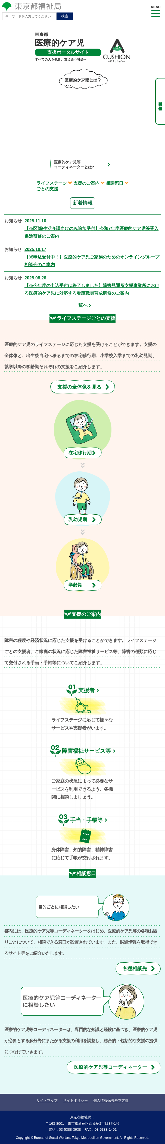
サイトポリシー (75, 1100)
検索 (64, 16)
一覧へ (81, 305)
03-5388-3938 (70, 1129)
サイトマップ (47, 1100)
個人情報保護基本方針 (111, 1100)
